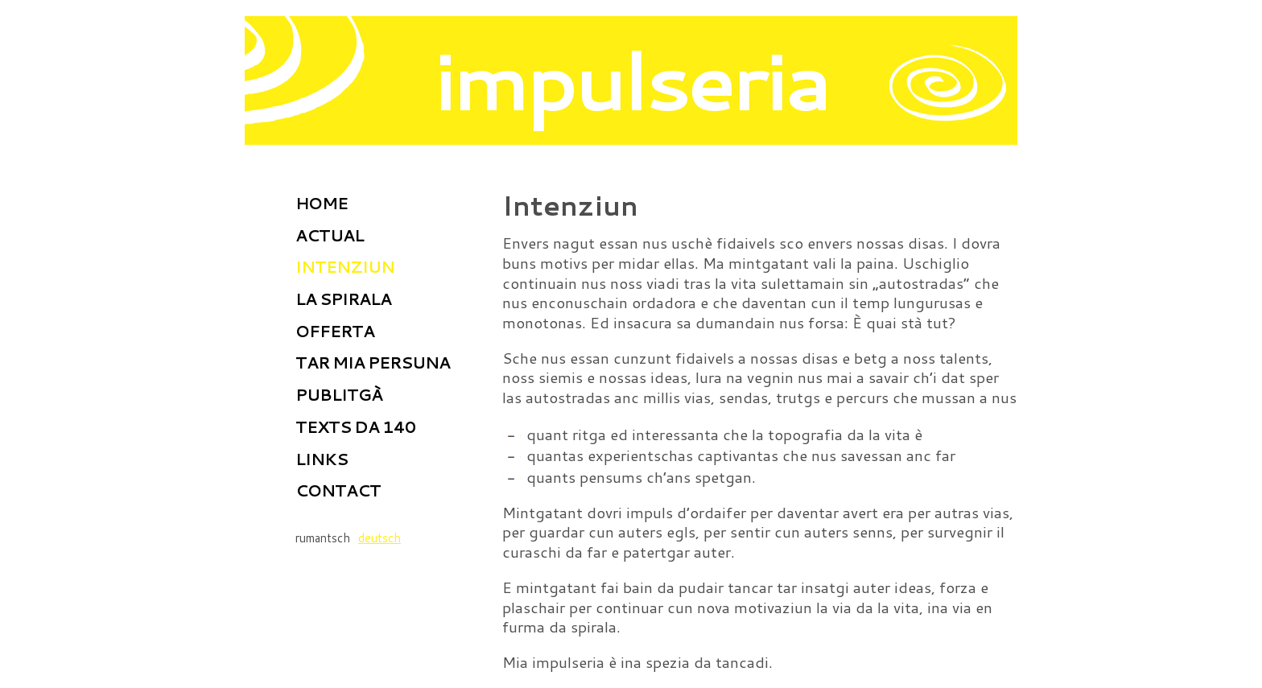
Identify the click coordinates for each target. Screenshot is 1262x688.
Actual (329, 235)
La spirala (343, 298)
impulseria (631, 79)
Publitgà (338, 394)
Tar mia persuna (372, 362)
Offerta (334, 330)
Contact (338, 490)
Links (321, 458)
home (321, 203)
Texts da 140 (355, 426)
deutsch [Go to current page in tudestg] (379, 537)
